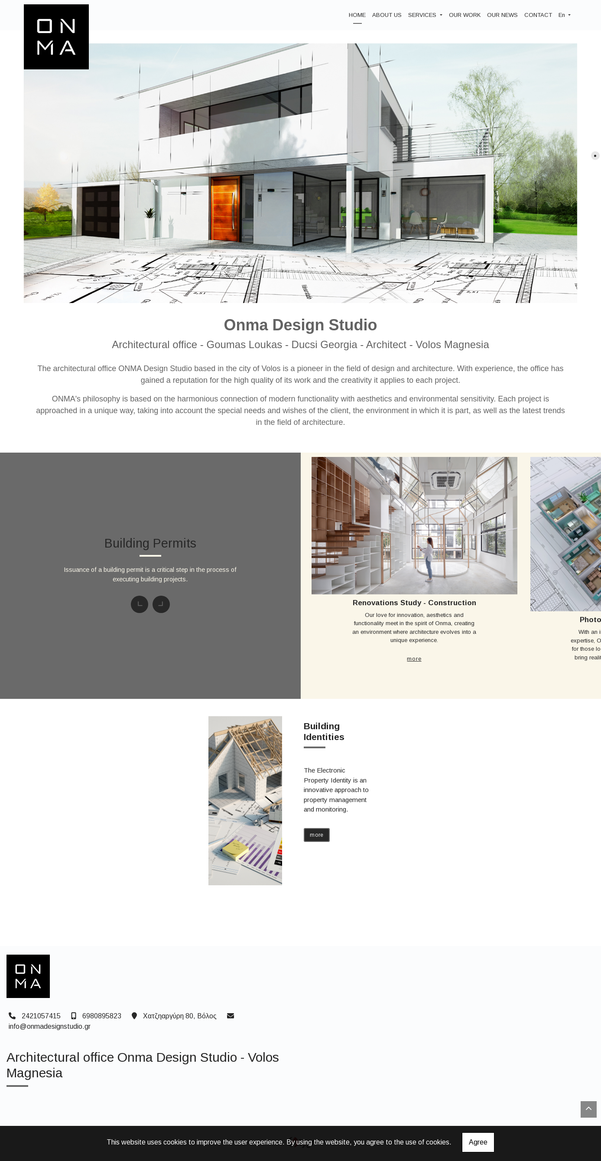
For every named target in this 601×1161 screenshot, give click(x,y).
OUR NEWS (502, 15)
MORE (414, 659)
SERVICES (423, 15)
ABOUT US (387, 15)
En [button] (563, 15)
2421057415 (41, 1016)
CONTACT (538, 15)
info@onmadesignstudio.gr (50, 1026)
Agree (478, 1142)
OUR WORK (465, 15)
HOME (357, 15)
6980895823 (101, 1016)
